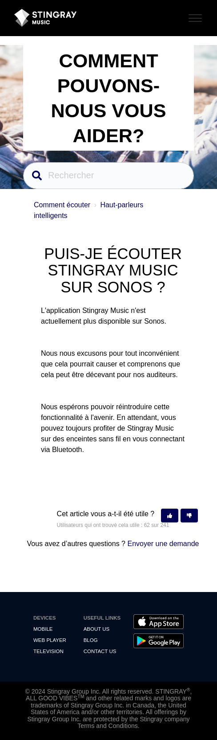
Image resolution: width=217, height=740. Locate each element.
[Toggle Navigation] (194, 17)
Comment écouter (62, 205)
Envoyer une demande (163, 543)
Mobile (42, 629)
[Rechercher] (108, 175)
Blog (91, 640)
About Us (97, 629)
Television (48, 651)
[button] (169, 515)
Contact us (100, 651)
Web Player (49, 640)
